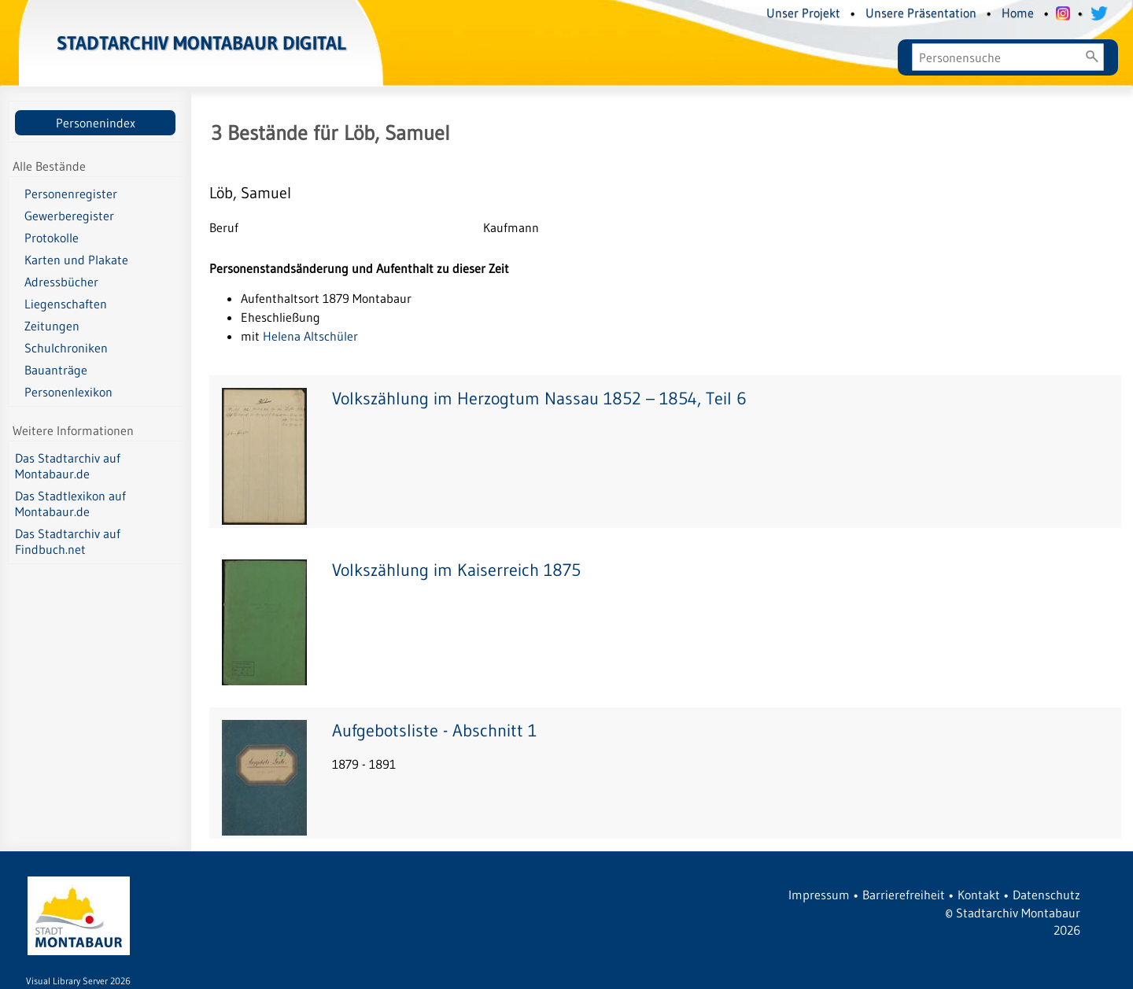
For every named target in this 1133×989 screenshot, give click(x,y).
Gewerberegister (69, 215)
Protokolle (51, 237)
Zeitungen (51, 326)
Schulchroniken (66, 348)
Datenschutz (1046, 894)
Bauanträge (55, 370)
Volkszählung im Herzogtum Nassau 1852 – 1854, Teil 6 (539, 398)
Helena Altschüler (310, 336)
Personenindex (95, 123)
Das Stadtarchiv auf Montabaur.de (67, 466)
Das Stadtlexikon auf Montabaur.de (70, 503)
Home (1018, 12)
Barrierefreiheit (903, 894)
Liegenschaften (65, 304)
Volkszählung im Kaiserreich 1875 (456, 570)
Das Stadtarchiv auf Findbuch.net (67, 541)
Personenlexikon (68, 392)
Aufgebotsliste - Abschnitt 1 (434, 730)
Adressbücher (61, 282)
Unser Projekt (803, 12)
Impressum (819, 894)
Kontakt (979, 894)
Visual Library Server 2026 (78, 981)
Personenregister (70, 193)
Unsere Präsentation (920, 12)
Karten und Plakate (76, 260)
